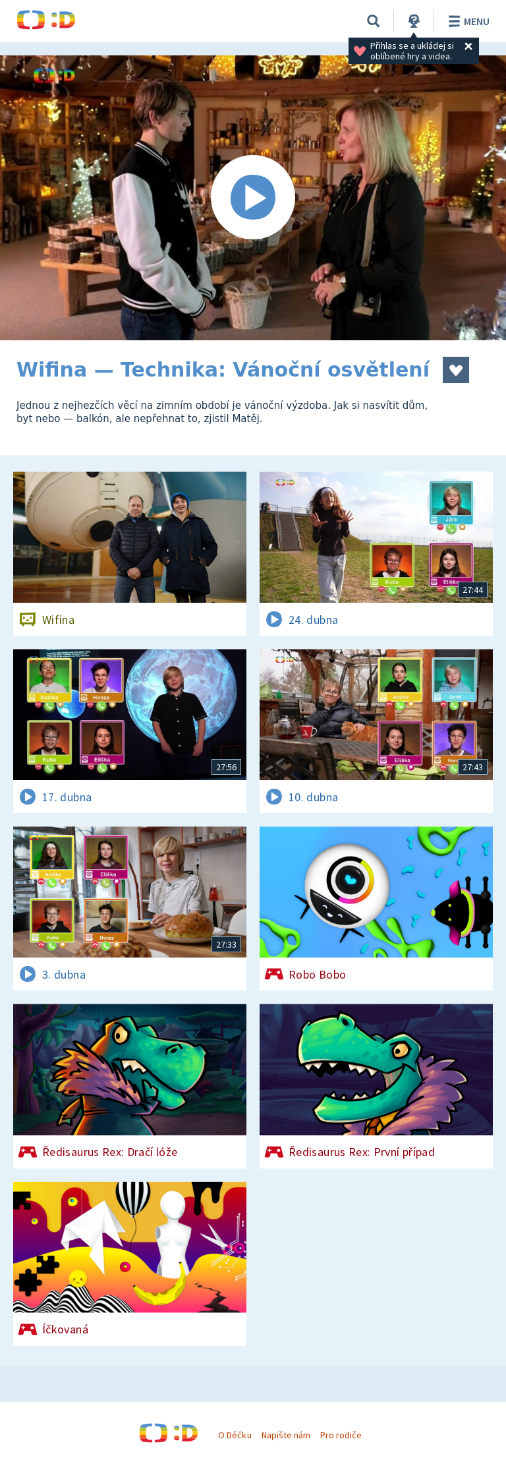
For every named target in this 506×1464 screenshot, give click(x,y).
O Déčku (234, 1435)
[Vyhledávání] (373, 21)
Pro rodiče (341, 1435)
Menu (467, 21)
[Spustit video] (253, 197)
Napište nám (286, 1435)
